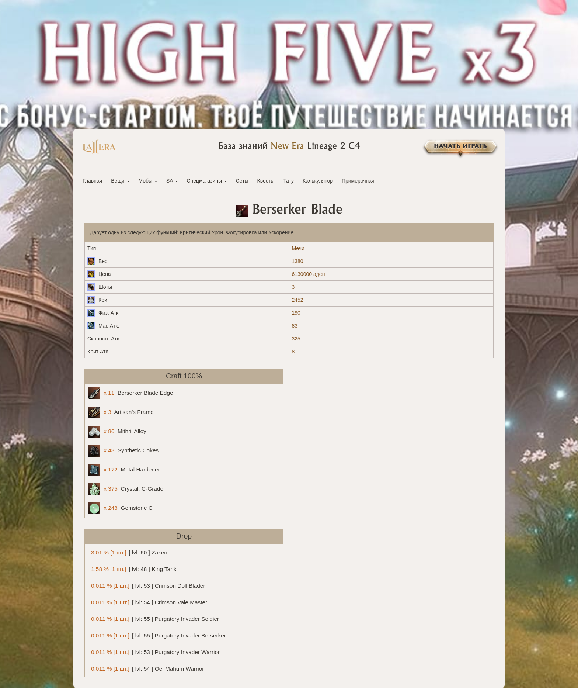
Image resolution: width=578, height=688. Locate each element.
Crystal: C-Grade (125, 489)
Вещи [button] (120, 181)
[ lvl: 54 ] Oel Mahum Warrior (146, 668)
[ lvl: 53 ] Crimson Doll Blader (146, 585)
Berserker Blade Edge (130, 393)
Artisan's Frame (121, 412)
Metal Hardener (124, 470)
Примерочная (358, 181)
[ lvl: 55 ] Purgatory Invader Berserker (157, 635)
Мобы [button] (147, 181)
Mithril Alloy (117, 432)
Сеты (242, 181)
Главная (92, 181)
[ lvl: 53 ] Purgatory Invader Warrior (154, 651)
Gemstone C (120, 508)
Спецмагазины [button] (207, 181)
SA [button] (172, 181)
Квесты (266, 181)
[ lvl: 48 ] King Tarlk (132, 568)
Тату (288, 181)
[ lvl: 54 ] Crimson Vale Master (147, 601)
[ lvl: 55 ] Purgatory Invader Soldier (153, 618)
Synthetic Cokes (123, 451)
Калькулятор (318, 181)
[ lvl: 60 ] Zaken (127, 552)
